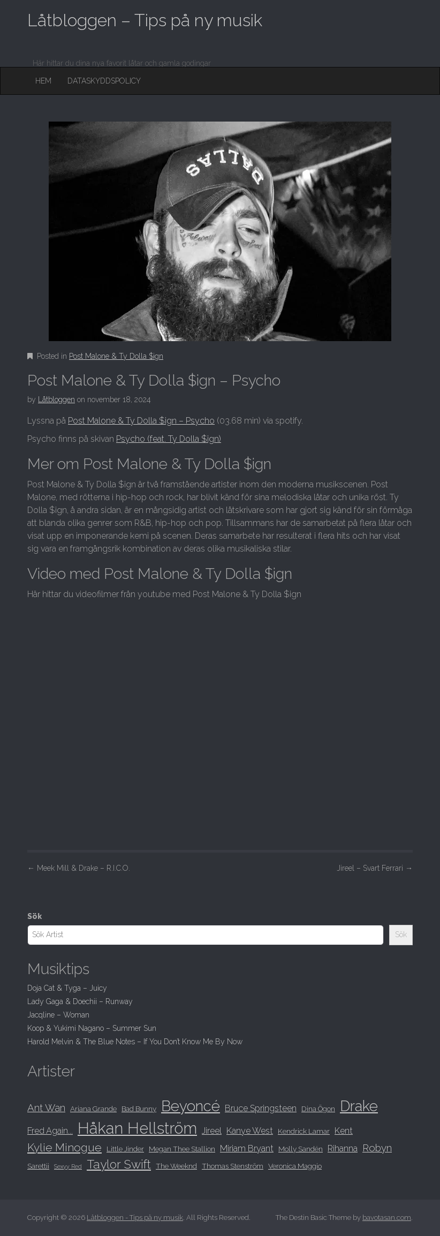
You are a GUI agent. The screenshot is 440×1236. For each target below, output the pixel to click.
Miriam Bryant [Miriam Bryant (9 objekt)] (247, 1148)
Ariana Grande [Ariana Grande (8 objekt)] (93, 1108)
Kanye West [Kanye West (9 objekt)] (249, 1131)
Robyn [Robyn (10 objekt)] (377, 1148)
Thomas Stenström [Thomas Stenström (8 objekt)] (232, 1166)
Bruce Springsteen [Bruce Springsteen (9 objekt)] (261, 1108)
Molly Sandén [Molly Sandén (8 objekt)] (300, 1148)
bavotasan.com (386, 1218)
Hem (43, 81)
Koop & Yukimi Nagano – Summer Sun (91, 1028)
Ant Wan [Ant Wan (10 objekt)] (46, 1107)
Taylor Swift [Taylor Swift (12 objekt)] (119, 1164)
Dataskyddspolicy (104, 81)
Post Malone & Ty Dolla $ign (116, 356)
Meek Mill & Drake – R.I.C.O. (78, 868)
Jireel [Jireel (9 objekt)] (212, 1131)
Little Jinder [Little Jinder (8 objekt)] (125, 1148)
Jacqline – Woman (58, 1015)
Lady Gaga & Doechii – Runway (80, 1001)
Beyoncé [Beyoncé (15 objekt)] (190, 1105)
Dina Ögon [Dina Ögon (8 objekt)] (318, 1108)
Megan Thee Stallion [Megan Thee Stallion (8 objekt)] (182, 1148)
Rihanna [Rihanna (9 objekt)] (343, 1148)
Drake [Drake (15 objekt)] (359, 1105)
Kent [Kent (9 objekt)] (344, 1131)
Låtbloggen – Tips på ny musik (144, 20)
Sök (34, 916)
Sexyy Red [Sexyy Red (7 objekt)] (68, 1166)
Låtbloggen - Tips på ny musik (135, 1218)
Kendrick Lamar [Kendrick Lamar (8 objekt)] (304, 1131)
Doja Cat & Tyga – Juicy (67, 988)
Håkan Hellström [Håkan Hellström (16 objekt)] (137, 1128)
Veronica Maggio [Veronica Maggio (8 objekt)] (295, 1166)
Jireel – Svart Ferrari (375, 868)
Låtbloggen (56, 399)
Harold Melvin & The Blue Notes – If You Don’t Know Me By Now (134, 1041)
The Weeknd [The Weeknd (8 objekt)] (176, 1166)
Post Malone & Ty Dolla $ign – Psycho (141, 421)
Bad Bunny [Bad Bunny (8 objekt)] (139, 1108)
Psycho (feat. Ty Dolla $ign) (168, 439)
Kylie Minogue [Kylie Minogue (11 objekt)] (64, 1147)
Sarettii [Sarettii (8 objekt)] (38, 1166)
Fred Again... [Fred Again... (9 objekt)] (50, 1131)
